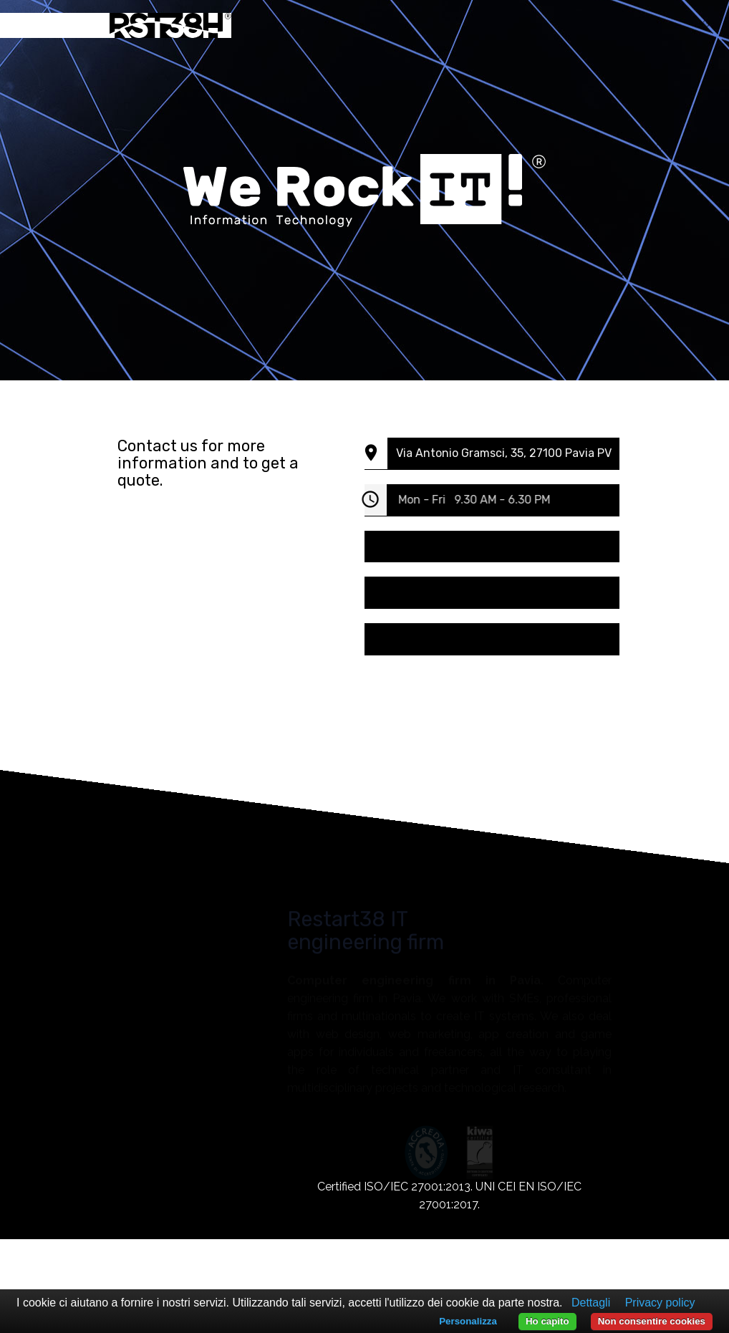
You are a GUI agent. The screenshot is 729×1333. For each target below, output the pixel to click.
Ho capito (547, 1321)
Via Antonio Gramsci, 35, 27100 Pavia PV (509, 453)
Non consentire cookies (651, 1321)
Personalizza (468, 1321)
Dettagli (590, 1302)
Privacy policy (660, 1302)
